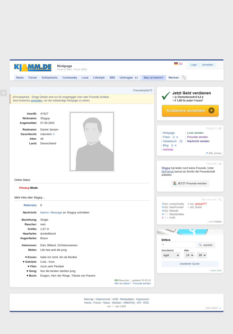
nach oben (212, 307)
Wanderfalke (177, 214)
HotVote (168, 149)
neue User (216, 270)
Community (69, 77)
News (20, 77)
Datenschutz (103, 299)
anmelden (36, 100)
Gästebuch (170, 141)
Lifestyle (99, 77)
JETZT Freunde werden (190, 183)
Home (87, 302)
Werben (173, 77)
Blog (166, 145)
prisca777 (201, 204)
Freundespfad (142, 90)
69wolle (174, 210)
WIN (112, 77)
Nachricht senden (198, 141)
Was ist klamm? (154, 77)
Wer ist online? (123, 283)
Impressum (142, 299)
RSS (146, 302)
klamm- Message (51, 212)
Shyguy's (211, 128)
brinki (198, 207)
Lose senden (195, 132)
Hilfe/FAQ (129, 302)
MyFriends (168, 171)
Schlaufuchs (50, 77)
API (139, 302)
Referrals (30, 205)
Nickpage (169, 132)
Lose (85, 77)
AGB (115, 299)
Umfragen (129, 77)
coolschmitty (177, 204)
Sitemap (89, 299)
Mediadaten (127, 299)
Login (194, 64)
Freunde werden (142, 283)
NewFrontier (177, 207)
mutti (172, 217)
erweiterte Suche (189, 263)
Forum (33, 77)
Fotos (166, 137)
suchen (206, 245)
